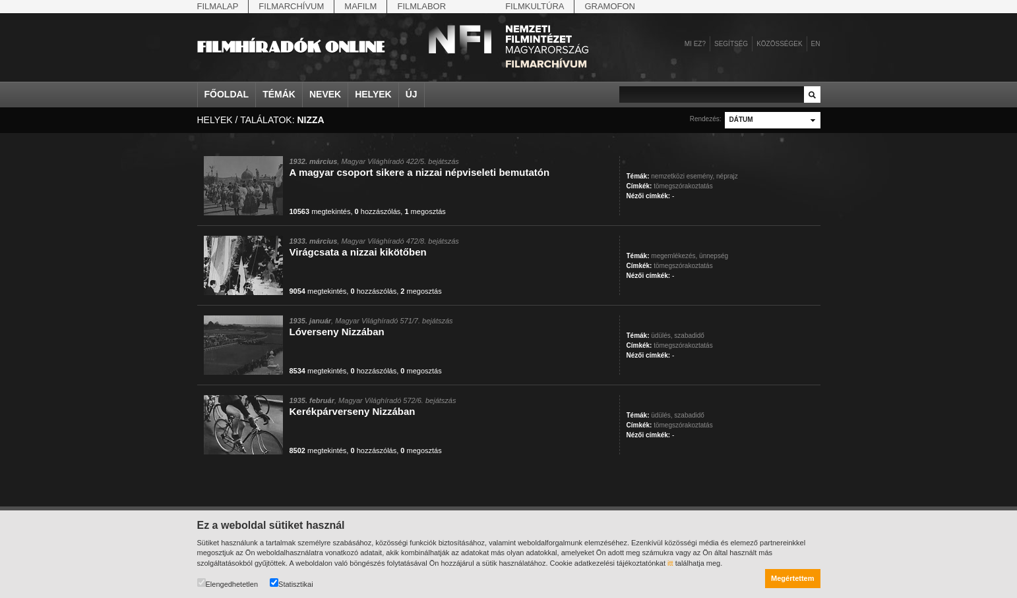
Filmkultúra (534, 6)
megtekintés (320, 211)
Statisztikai (291, 583)
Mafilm (360, 6)
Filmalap (218, 6)
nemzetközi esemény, (682, 176)
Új (411, 94)
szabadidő (689, 335)
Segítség (731, 43)
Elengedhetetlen (228, 583)
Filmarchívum (291, 6)
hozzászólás (378, 211)
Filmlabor (421, 6)
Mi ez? (695, 43)
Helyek (373, 94)
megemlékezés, (674, 255)
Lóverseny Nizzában (337, 331)
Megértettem (792, 578)
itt (670, 563)
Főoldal (226, 94)
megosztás (424, 211)
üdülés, (661, 335)
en (815, 43)
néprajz (727, 176)
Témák (278, 94)
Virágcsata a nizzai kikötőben (358, 252)
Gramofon (609, 6)
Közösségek (779, 43)
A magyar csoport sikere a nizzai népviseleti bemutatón (420, 172)
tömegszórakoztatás (683, 186)
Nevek (325, 94)
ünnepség (713, 255)
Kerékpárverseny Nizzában (353, 411)
